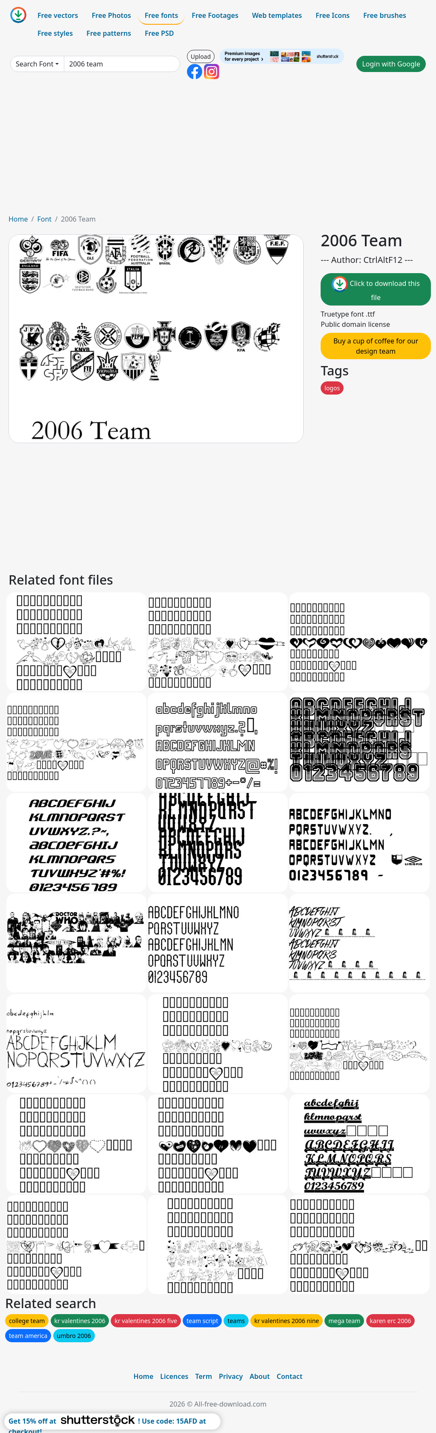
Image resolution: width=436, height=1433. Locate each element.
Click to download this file (375, 289)
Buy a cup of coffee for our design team (375, 346)
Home (18, 219)
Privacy (231, 1376)
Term (203, 1376)
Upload (201, 56)
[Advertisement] (218, 150)
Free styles (55, 33)
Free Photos (111, 15)
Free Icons (333, 15)
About (260, 1376)
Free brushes (384, 15)
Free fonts (161, 15)
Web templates (277, 15)
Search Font (34, 64)
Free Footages (215, 15)
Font (44, 219)
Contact (290, 1376)
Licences (174, 1376)
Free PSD (159, 33)
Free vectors (57, 15)
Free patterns (108, 33)
